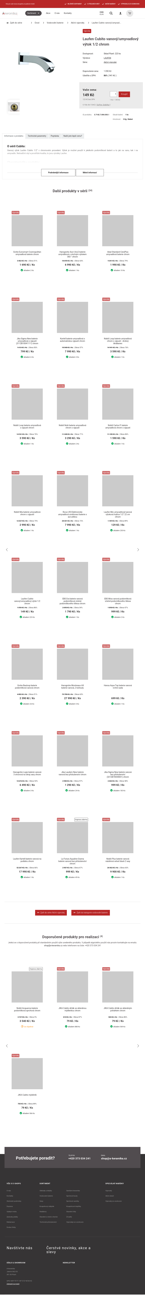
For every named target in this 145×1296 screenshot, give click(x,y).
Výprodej (108, 1192)
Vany (41, 1202)
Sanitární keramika (73, 1192)
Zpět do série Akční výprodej (51, 914)
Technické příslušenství (48, 1223)
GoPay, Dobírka (103, 105)
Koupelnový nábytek (47, 1208)
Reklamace (11, 1223)
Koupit (124, 94)
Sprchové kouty (71, 1197)
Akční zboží (109, 1197)
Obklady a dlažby (46, 1192)
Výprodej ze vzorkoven (113, 1202)
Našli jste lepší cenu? (72, 136)
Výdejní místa (11, 1213)
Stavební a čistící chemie (49, 1218)
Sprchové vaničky (72, 1202)
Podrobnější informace (58, 172)
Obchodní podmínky (14, 1202)
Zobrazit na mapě (13, 1285)
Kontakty (10, 1197)
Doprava (10, 1208)
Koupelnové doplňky (73, 1208)
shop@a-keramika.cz (53, 947)
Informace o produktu (13, 136)
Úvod (35, 23)
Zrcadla (69, 1218)
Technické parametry (37, 136)
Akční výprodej (75, 23)
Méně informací (90, 172)
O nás (9, 1192)
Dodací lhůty (11, 1229)
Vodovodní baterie (53, 23)
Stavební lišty (71, 1213)
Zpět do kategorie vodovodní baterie (91, 914)
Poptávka (55, 136)
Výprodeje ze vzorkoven (74, 1223)
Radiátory (43, 1213)
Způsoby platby (12, 1218)
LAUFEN (107, 58)
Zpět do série (14, 23)
